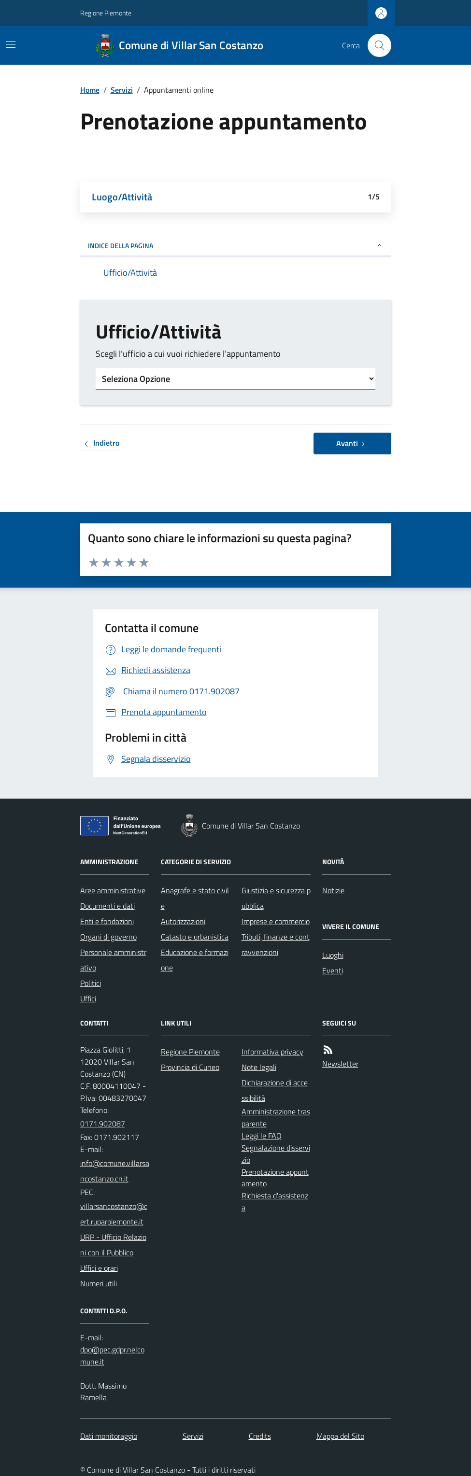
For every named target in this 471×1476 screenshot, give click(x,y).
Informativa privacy (272, 1051)
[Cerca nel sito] (375, 45)
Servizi (122, 90)
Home (90, 90)
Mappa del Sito (340, 1436)
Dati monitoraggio (108, 1436)
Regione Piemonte (105, 13)
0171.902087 (102, 1123)
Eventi (332, 970)
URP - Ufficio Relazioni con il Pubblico (113, 1244)
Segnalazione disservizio (276, 1154)
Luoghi (332, 955)
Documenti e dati (107, 906)
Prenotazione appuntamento (275, 1178)
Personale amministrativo (113, 959)
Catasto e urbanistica (194, 936)
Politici (90, 983)
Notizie (333, 890)
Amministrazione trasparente (276, 1117)
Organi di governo (108, 936)
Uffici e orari (99, 1268)
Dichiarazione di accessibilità (275, 1090)
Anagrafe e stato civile (195, 898)
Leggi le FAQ (262, 1135)
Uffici (88, 998)
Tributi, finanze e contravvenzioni (276, 944)
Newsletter (340, 1063)
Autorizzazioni (183, 921)
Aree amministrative (112, 890)
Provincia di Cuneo (190, 1067)
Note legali (259, 1067)
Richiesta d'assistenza (275, 1201)
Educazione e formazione (194, 959)
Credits (260, 1436)
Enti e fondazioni (107, 921)
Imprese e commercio (276, 921)
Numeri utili (98, 1283)
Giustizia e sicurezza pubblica (276, 898)
